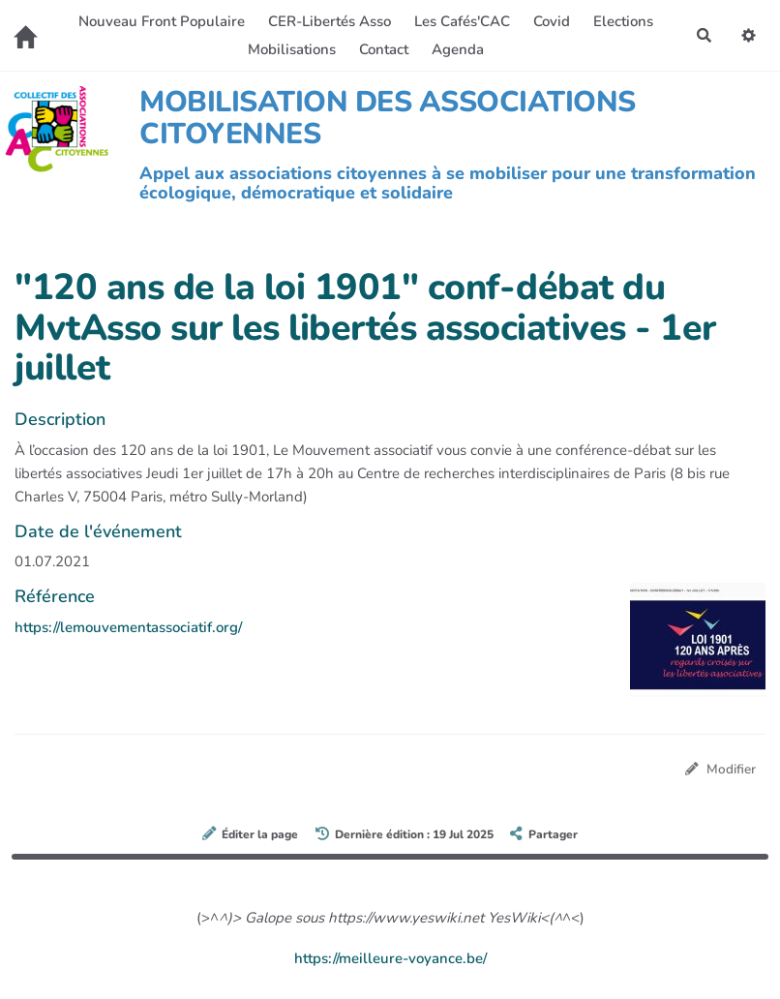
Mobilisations (292, 49)
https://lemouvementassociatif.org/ (128, 627)
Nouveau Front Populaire (161, 21)
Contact (383, 49)
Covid (551, 21)
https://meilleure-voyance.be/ (390, 958)
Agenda (458, 49)
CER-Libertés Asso (329, 21)
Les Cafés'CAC (462, 21)
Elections (623, 21)
